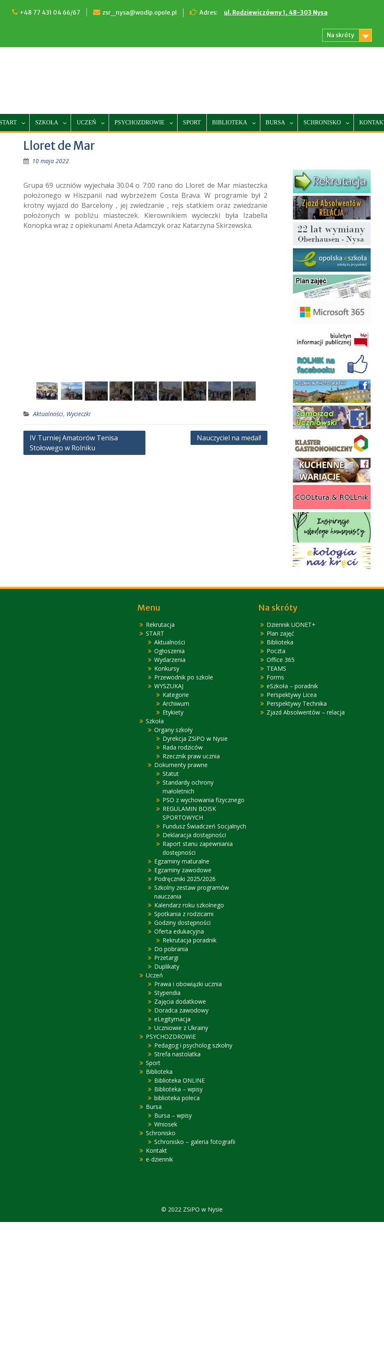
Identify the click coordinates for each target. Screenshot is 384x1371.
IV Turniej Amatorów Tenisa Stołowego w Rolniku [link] (74, 443)
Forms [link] (275, 678)
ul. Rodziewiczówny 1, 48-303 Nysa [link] (276, 12)
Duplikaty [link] (166, 967)
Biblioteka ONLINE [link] (179, 1081)
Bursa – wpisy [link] (173, 1116)
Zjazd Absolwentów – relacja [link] (306, 713)
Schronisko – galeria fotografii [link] (194, 1142)
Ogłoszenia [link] (169, 651)
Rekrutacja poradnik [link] (189, 940)
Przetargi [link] (166, 958)
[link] (50, 161)
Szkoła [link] (46, 122)
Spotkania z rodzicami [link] (184, 914)
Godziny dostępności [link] (182, 923)
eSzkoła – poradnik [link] (292, 686)
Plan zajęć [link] (280, 634)
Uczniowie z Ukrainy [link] (181, 1028)
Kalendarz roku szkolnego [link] (189, 905)
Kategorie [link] (176, 695)
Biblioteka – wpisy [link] (178, 1089)
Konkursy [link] (166, 669)
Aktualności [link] (48, 414)
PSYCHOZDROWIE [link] (139, 122)
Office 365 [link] (281, 660)
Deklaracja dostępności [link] (194, 835)
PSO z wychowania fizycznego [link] (203, 800)
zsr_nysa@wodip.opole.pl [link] (139, 12)
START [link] (155, 634)
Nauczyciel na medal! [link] (229, 438)
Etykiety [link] (173, 713)
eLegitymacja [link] (172, 1019)
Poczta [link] (276, 651)
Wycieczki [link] (78, 414)
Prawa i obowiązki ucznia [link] (188, 984)
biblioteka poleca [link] (177, 1098)
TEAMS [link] (276, 669)
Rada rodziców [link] (183, 748)
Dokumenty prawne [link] (181, 765)
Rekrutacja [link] (160, 625)
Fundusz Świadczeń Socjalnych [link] (204, 827)
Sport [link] (192, 122)
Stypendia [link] (167, 993)
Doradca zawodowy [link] (181, 1011)
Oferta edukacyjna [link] (179, 932)
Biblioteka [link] (229, 122)
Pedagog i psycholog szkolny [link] (193, 1046)
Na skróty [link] (340, 35)
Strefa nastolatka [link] (177, 1054)
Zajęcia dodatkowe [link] (180, 1002)
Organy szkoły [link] (173, 730)
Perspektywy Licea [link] (292, 695)
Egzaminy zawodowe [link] (182, 870)
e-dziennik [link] (159, 1160)
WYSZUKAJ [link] (168, 686)
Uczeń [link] (86, 122)
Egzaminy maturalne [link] (181, 862)
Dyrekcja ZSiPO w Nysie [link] (195, 739)
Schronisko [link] (322, 122)
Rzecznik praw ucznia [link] (191, 756)
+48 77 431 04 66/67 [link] (50, 12)
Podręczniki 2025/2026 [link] (185, 879)
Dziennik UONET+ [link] (291, 625)
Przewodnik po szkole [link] (183, 678)
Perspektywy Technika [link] (297, 704)
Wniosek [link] (165, 1125)
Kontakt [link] (156, 1151)
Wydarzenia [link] (170, 660)
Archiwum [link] (176, 704)
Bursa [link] (275, 122)
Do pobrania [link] (171, 949)
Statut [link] (171, 774)
